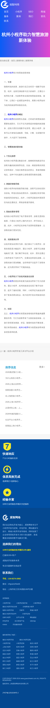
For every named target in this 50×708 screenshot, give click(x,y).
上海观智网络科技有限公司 (19, 684)
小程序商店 (37, 603)
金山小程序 (7, 658)
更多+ (42, 367)
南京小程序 (34, 643)
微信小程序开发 (8, 640)
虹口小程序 (34, 661)
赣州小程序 (34, 650)
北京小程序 (7, 650)
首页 (13, 61)
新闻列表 (20, 61)
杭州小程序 (8, 73)
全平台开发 (20, 617)
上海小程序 (7, 647)
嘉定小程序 (20, 658)
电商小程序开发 (8, 610)
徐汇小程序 (7, 668)
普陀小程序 (7, 665)
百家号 (21, 610)
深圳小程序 (34, 647)
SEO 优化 (24, 535)
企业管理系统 (8, 535)
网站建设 (32, 528)
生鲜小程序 (7, 617)
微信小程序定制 (25, 640)
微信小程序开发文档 (10, 607)
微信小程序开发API (9, 614)
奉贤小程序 (20, 654)
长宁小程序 (34, 665)
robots (5, 624)
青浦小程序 (34, 654)
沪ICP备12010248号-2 (11, 693)
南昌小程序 (7, 654)
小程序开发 (7, 528)
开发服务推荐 (17, 624)
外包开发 (6, 621)
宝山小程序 (34, 658)
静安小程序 (20, 665)
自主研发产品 (19, 621)
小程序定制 (26, 614)
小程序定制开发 (21, 603)
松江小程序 (34, 668)
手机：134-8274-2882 (12, 579)
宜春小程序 (20, 650)
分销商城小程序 (28, 607)
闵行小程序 (7, 661)
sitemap (33, 621)
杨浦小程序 (20, 661)
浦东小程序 (20, 668)
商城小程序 (12, 531)
